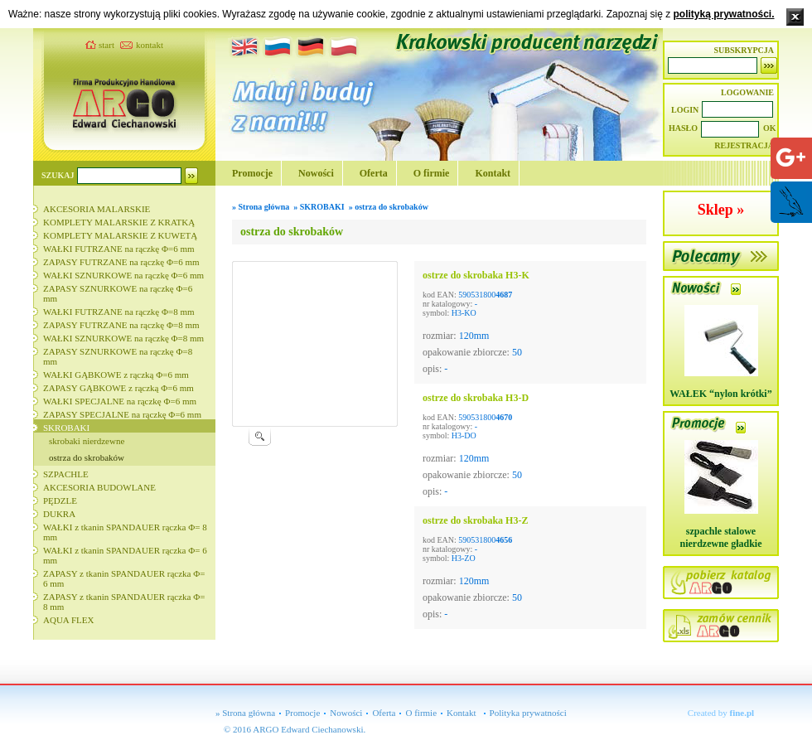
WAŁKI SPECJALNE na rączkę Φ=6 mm (119, 401)
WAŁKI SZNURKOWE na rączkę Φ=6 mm (123, 275)
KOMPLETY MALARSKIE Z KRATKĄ (119, 222)
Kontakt (492, 173)
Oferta (374, 173)
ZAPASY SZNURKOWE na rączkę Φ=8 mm (117, 356)
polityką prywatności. (723, 14)
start (106, 45)
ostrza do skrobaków (86, 457)
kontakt (149, 45)
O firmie (431, 173)
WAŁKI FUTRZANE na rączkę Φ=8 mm (119, 312)
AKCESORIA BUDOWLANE (99, 487)
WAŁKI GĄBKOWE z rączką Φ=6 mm (116, 375)
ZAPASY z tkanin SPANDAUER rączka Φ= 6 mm (124, 578)
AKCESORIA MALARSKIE (96, 209)
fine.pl (742, 713)
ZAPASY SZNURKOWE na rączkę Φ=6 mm (117, 293)
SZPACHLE (66, 474)
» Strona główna (245, 713)
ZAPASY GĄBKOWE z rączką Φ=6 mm (118, 388)
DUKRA (59, 514)
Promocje (252, 173)
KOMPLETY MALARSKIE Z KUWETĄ (120, 235)
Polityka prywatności (528, 713)
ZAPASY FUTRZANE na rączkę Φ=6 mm (121, 262)
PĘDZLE (60, 500)
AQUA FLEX (68, 620)
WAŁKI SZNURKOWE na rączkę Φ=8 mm (123, 338)
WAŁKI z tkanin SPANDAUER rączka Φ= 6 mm (125, 555)
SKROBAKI (66, 428)
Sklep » (721, 209)
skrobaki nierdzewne (86, 441)
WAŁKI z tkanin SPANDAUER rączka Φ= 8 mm (125, 532)
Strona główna (264, 206)
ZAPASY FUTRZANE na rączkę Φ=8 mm (121, 325)
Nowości (316, 173)
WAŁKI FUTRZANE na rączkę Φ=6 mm (119, 249)
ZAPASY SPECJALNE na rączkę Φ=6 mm (122, 414)
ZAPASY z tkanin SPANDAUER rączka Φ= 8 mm (124, 602)
